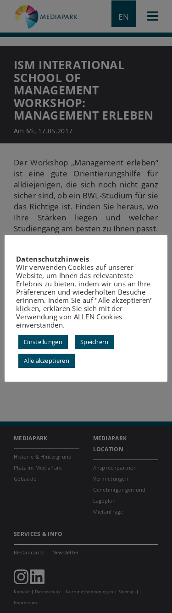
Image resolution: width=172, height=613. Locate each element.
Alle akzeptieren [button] (46, 360)
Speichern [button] (94, 342)
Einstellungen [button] (43, 342)
